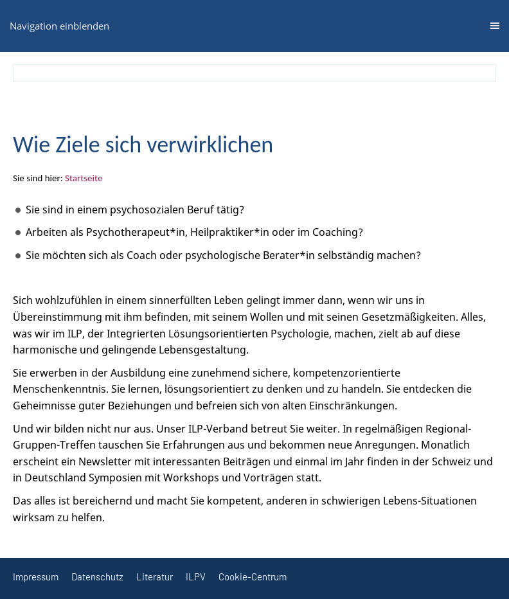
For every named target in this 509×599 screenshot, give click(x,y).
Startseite (83, 178)
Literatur (154, 576)
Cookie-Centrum (253, 576)
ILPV (196, 576)
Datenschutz (97, 576)
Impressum (35, 576)
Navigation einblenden (59, 25)
